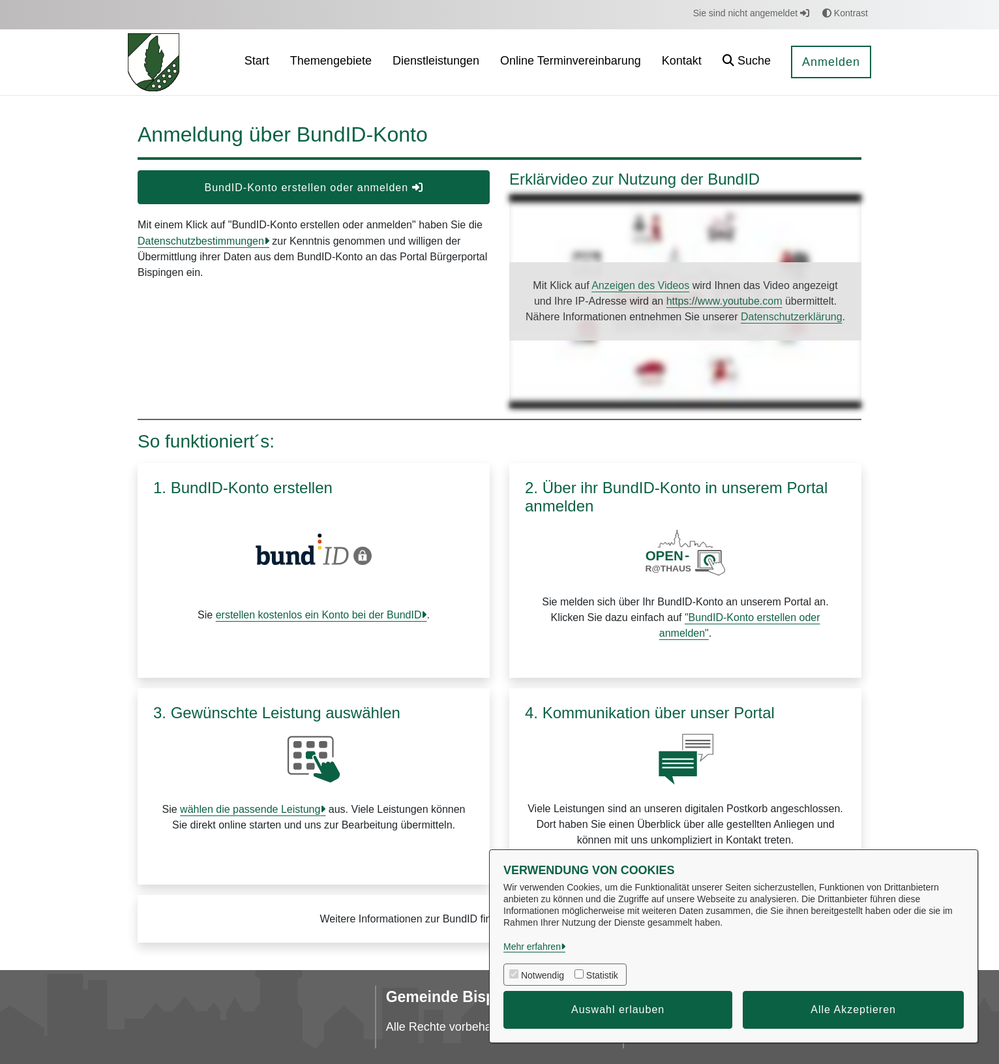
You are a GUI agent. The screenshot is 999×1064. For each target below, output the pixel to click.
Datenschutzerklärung (791, 316)
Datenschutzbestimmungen (201, 241)
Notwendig (542, 975)
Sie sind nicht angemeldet (751, 13)
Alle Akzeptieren (853, 1009)
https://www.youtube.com (724, 301)
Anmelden (831, 61)
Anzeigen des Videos (640, 285)
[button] (746, 62)
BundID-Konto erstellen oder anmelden (313, 187)
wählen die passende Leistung (250, 809)
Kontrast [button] (845, 13)
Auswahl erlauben (617, 1009)
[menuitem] (257, 62)
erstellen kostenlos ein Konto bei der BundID (319, 614)
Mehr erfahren (532, 946)
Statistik (602, 975)
